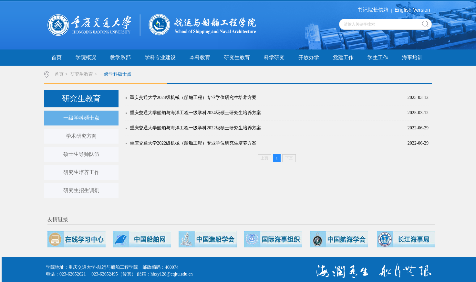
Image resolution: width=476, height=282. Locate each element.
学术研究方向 (81, 136)
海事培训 (412, 57)
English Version (412, 10)
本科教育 (200, 57)
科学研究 (274, 57)
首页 (56, 57)
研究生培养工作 (81, 172)
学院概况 (86, 57)
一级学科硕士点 (115, 74)
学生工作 (377, 57)
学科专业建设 (160, 57)
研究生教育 (237, 57)
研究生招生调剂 (81, 190)
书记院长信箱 (372, 10)
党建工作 (343, 57)
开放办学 (308, 57)
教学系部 (120, 57)
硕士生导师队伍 (81, 154)
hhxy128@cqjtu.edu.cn (171, 274)
